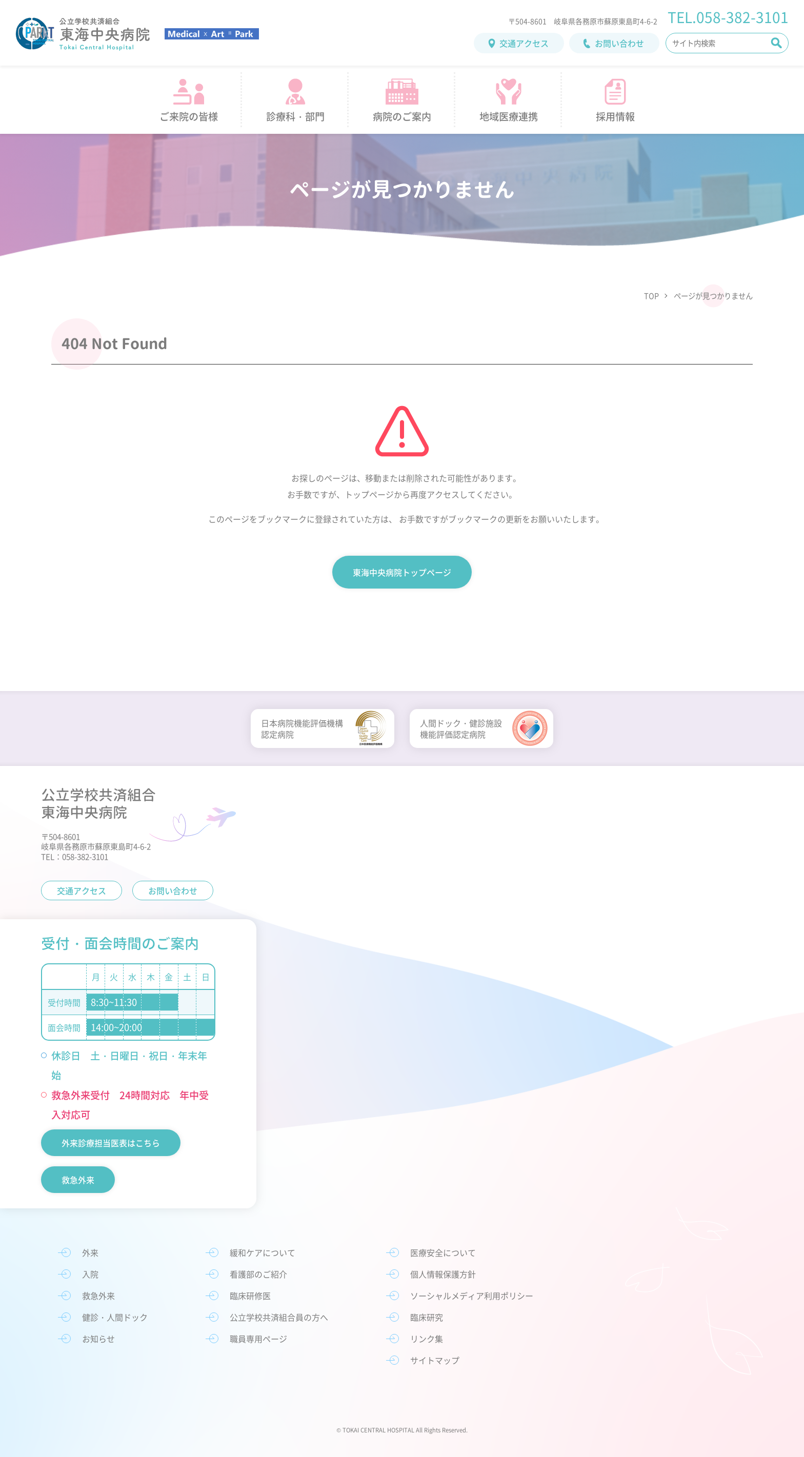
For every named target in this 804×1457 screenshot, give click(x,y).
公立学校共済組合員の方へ (279, 1317)
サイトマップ (434, 1360)
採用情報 (615, 116)
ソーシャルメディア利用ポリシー (471, 1295)
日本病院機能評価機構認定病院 (302, 728)
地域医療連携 (508, 116)
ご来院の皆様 (188, 116)
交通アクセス (524, 43)
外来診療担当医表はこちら (111, 1143)
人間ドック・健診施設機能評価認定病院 (461, 728)
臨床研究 (426, 1317)
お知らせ (98, 1338)
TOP (651, 295)
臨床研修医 (250, 1295)
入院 (90, 1274)
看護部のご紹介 (258, 1274)
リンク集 (426, 1338)
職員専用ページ (258, 1338)
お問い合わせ (619, 43)
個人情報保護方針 (443, 1274)
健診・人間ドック (115, 1317)
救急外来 (78, 1179)
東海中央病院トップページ (402, 572)
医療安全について (443, 1252)
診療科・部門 (295, 116)
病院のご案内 (402, 116)
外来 (90, 1252)
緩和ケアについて (262, 1252)
